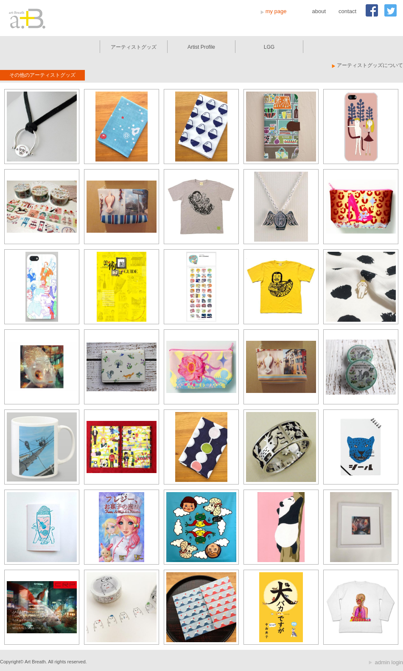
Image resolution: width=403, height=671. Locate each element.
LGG (269, 47)
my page (276, 11)
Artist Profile (201, 47)
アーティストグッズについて (370, 65)
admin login (389, 662)
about (319, 11)
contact (347, 11)
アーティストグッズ (134, 47)
